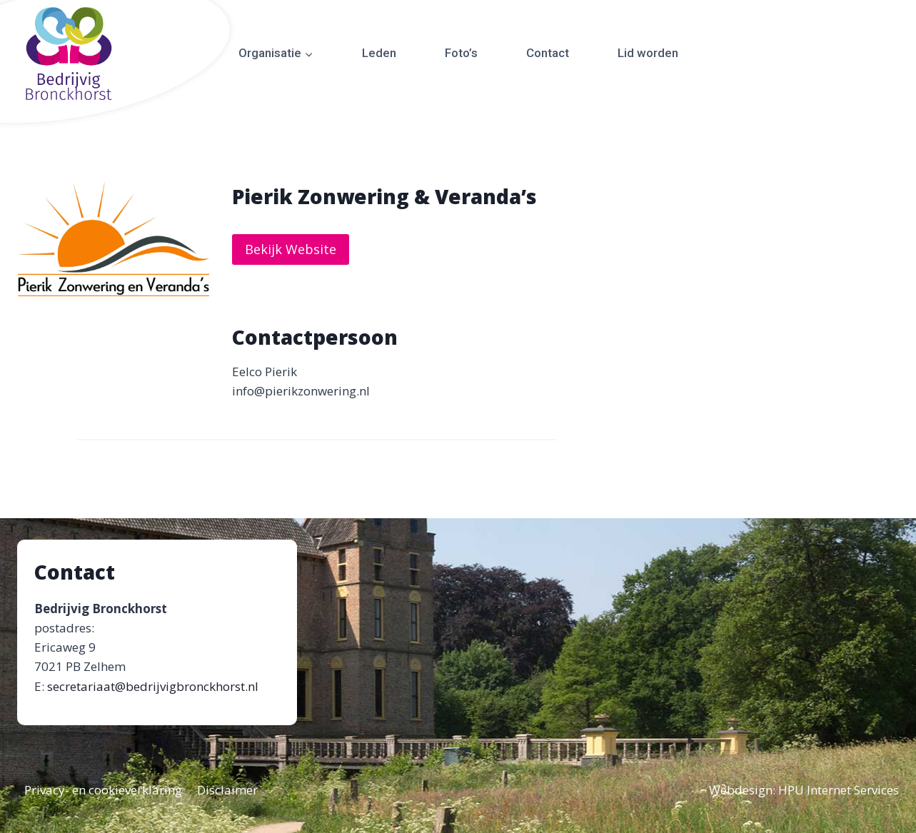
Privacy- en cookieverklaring (103, 790)
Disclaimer (227, 790)
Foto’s (461, 53)
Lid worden (648, 53)
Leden (379, 53)
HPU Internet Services (838, 790)
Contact (547, 53)
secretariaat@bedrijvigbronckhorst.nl (152, 686)
